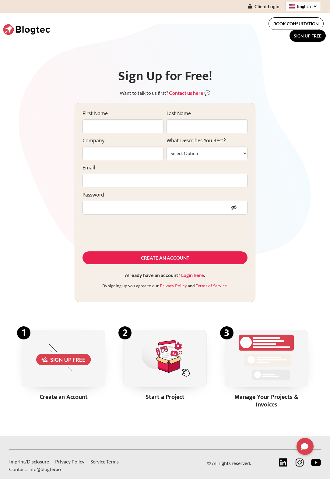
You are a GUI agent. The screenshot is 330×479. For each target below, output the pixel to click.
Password (93, 195)
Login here (192, 275)
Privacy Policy (173, 285)
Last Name (179, 113)
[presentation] (128, 233)
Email (88, 168)
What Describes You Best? (196, 141)
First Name (95, 113)
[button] (305, 446)
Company (93, 141)
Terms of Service (211, 285)
